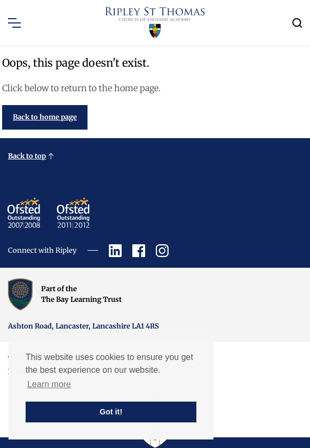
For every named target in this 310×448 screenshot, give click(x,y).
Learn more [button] (49, 384)
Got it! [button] (111, 411)
